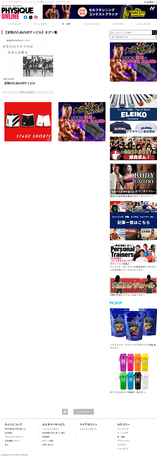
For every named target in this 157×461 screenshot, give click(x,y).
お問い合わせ (48, 445)
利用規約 (46, 437)
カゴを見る (150, 1)
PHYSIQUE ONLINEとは (15, 429)
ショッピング (144, 24)
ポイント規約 (48, 441)
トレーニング (14, 24)
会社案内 (8, 433)
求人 (6, 445)
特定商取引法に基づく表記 (53, 433)
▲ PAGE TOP (83, 412)
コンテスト (118, 24)
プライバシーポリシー (14, 437)
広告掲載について (12, 441)
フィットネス (40, 24)
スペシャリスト (92, 24)
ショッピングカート (88, 429)
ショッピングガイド (50, 429)
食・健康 (66, 24)
